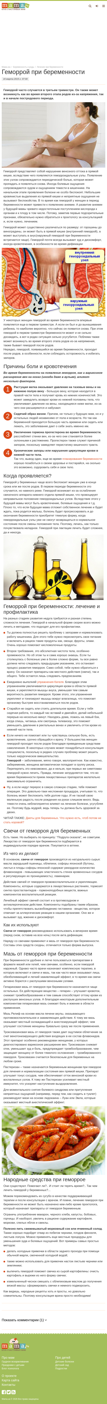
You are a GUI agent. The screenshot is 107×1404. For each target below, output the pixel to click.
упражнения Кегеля (50, 682)
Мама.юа (6, 67)
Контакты (8, 1384)
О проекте (9, 1376)
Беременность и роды (23, 67)
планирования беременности (82, 458)
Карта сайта (10, 1380)
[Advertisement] (53, 38)
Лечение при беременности (50, 67)
